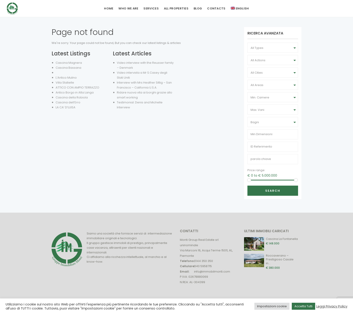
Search (272, 191)
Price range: (256, 170)
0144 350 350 (203, 261)
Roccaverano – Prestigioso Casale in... (280, 259)
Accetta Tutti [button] (303, 306)
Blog (198, 8)
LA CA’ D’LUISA (65, 107)
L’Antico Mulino (66, 77)
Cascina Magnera (69, 63)
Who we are (128, 8)
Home (108, 8)
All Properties (176, 8)
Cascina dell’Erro (68, 102)
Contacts (216, 8)
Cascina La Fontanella (282, 239)
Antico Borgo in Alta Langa (75, 92)
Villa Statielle (65, 82)
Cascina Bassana (68, 68)
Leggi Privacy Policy (331, 306)
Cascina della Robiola (72, 97)
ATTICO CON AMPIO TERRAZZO (77, 87)
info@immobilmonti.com (212, 271)
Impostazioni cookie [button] (272, 306)
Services (150, 8)
